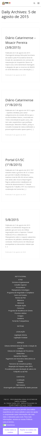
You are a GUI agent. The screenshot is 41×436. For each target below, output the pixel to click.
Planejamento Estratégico (20, 290)
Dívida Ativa (20, 353)
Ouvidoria (20, 318)
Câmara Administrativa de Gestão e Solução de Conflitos (20, 347)
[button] (4, 425)
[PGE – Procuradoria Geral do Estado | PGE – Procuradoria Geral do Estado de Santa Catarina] (6, 3)
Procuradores (20, 287)
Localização (20, 380)
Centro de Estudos (20, 295)
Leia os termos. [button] (8, 422)
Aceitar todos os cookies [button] (10, 431)
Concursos (20, 308)
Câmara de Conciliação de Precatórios (20, 351)
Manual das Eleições (20, 356)
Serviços (20, 342)
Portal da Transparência (20, 321)
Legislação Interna (20, 335)
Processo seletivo (21, 313)
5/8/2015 (12, 219)
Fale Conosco (20, 385)
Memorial (20, 303)
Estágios (20, 316)
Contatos (21, 377)
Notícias (20, 326)
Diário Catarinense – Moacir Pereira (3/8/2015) (20, 42)
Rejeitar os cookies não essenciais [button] (28, 431)
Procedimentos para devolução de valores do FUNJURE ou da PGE (20, 370)
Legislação (20, 332)
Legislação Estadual (20, 337)
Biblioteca (20, 300)
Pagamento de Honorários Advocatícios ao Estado (20, 360)
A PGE (20, 280)
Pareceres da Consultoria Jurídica (20, 364)
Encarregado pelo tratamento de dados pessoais (20, 387)
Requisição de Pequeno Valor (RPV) (21, 366)
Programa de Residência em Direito (20, 311)
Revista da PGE (20, 298)
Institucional (20, 276)
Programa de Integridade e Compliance (20, 293)
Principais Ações (20, 305)
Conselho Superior (20, 285)
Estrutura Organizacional (20, 282)
